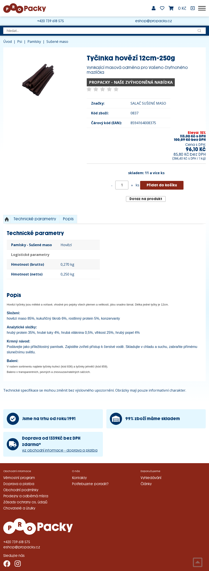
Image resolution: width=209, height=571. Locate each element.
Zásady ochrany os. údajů (25, 502)
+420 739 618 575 (50, 21)
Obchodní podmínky (20, 490)
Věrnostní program (19, 478)
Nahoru (6, 219)
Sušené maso (57, 41)
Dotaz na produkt (145, 199)
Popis (68, 219)
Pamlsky (34, 41)
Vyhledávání (151, 478)
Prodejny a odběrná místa (25, 496)
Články (146, 484)
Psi (19, 41)
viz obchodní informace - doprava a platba (59, 450)
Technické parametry (35, 219)
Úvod (7, 41)
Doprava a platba (18, 484)
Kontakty (79, 478)
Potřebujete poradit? (90, 484)
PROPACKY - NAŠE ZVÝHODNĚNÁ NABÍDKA (131, 82)
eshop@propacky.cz (153, 21)
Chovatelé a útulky (19, 508)
